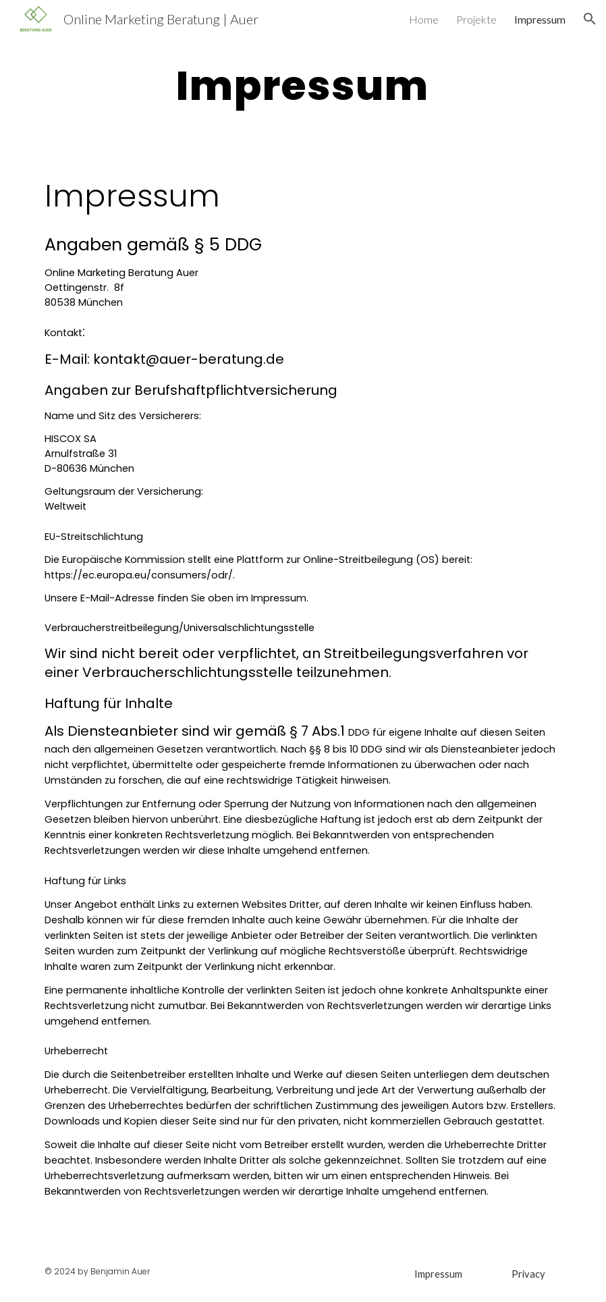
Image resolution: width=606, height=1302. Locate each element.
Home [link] (424, 19)
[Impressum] (438, 1273)
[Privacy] (528, 1273)
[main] (303, 85)
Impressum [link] (540, 19)
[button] (590, 19)
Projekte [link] (476, 19)
